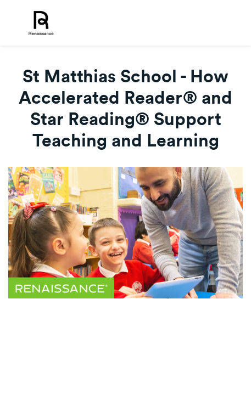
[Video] (125, 232)
